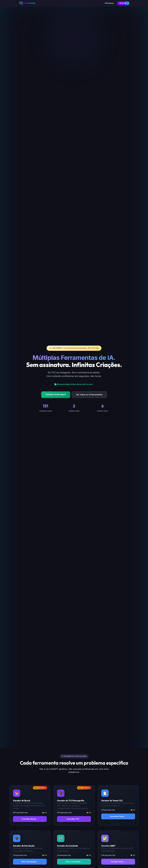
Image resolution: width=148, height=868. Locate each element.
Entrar (123, 3)
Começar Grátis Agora (55, 394)
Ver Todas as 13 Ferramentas (89, 395)
